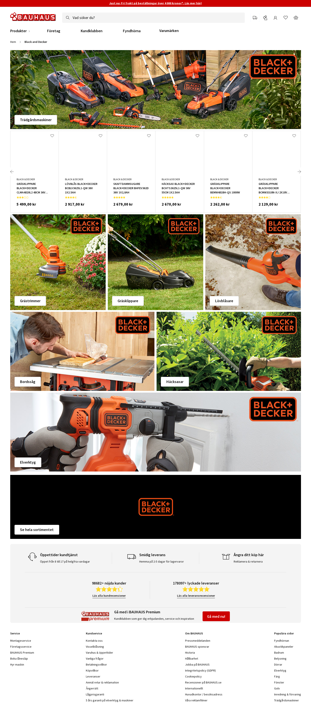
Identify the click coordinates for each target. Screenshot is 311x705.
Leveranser (93, 676)
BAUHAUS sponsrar (197, 646)
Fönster (279, 682)
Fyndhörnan (281, 641)
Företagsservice (21, 646)
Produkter (18, 31)
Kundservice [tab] (94, 633)
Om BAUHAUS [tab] (194, 633)
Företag (53, 31)
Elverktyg (28, 462)
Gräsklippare (128, 300)
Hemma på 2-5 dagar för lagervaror (161, 561)
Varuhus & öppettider (99, 652)
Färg (277, 676)
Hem (13, 42)
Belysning (280, 658)
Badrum (279, 652)
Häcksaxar (174, 381)
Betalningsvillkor (96, 664)
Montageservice (20, 641)
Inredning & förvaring (287, 694)
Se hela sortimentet (37, 529)
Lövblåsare (224, 300)
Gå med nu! (216, 616)
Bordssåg (27, 381)
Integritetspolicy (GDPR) (200, 670)
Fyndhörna (132, 31)
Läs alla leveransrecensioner (196, 596)
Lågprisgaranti (95, 694)
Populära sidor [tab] (284, 633)
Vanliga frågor (95, 658)
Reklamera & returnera (248, 561)
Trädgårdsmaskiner (36, 119)
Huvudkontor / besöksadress (203, 694)
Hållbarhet (191, 658)
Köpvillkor (92, 670)
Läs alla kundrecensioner (109, 596)
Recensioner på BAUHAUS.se (203, 682)
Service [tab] (15, 633)
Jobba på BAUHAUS (197, 664)
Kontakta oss (94, 641)
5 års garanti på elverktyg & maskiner (109, 700)
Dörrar (278, 664)
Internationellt (194, 688)
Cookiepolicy (193, 676)
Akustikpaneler (283, 646)
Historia (190, 652)
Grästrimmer (30, 300)
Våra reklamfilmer (196, 700)
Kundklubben (91, 31)
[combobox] (153, 18)
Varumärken (169, 30)
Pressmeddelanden (197, 641)
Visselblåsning (95, 646)
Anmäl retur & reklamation (102, 682)
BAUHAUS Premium (22, 652)
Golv (277, 688)
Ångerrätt (92, 688)
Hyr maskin (17, 664)
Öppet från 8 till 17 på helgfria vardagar (65, 561)
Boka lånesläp (19, 658)
